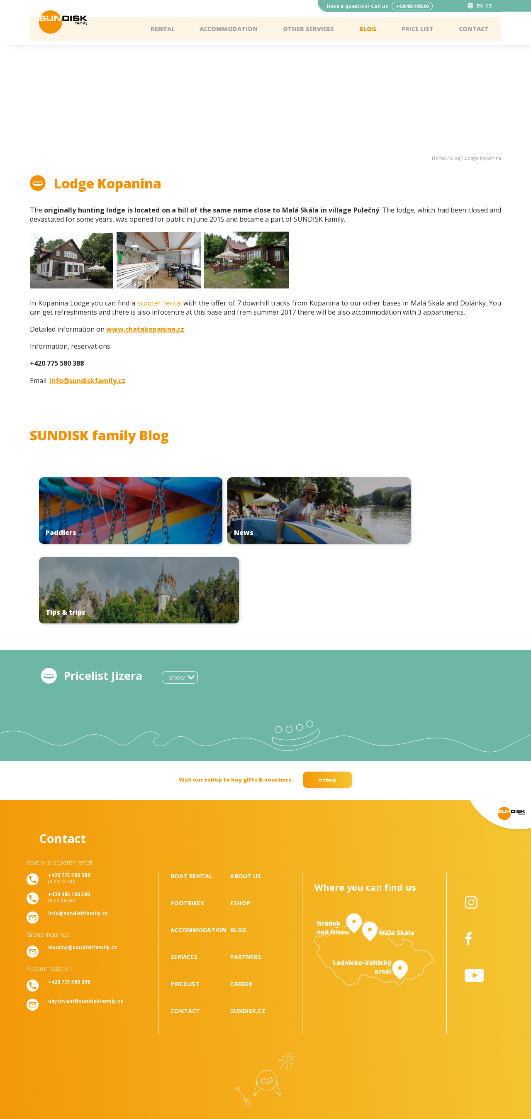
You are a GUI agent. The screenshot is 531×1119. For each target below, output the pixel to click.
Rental (163, 29)
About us (245, 796)
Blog (367, 29)
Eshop (240, 823)
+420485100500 (412, 6)
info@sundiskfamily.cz (87, 380)
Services (184, 877)
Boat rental (191, 796)
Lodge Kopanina (483, 158)
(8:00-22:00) (69, 798)
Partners (245, 877)
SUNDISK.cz (248, 931)
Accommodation (229, 29)
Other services (308, 29)
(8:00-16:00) (69, 817)
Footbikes (187, 823)
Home (439, 158)
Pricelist (185, 904)
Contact (474, 29)
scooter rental (160, 303)
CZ (488, 5)
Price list (418, 29)
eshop (327, 700)
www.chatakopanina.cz (145, 329)
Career (241, 904)
